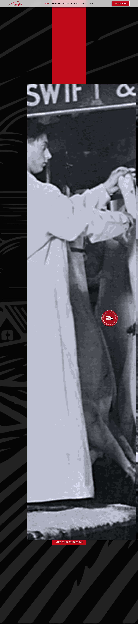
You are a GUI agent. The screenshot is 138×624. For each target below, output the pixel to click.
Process (75, 4)
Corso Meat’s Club (60, 4)
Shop (84, 4)
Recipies (92, 4)
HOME (47, 4)
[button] (121, 3)
